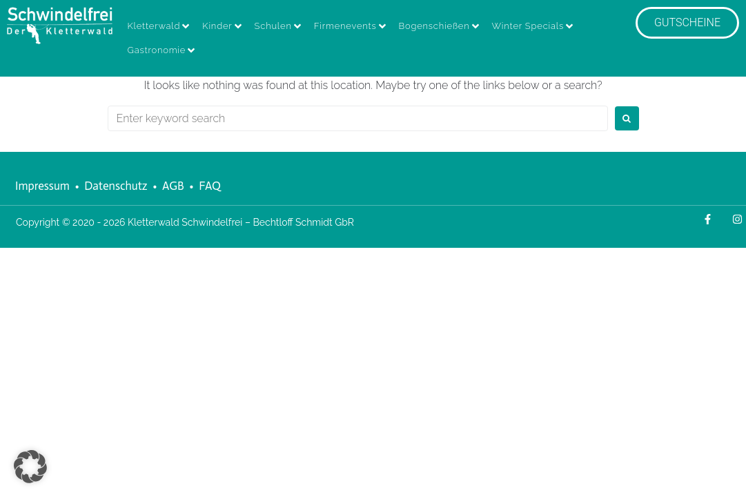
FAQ (210, 186)
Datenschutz (115, 186)
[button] (30, 466)
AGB (173, 186)
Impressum (42, 186)
